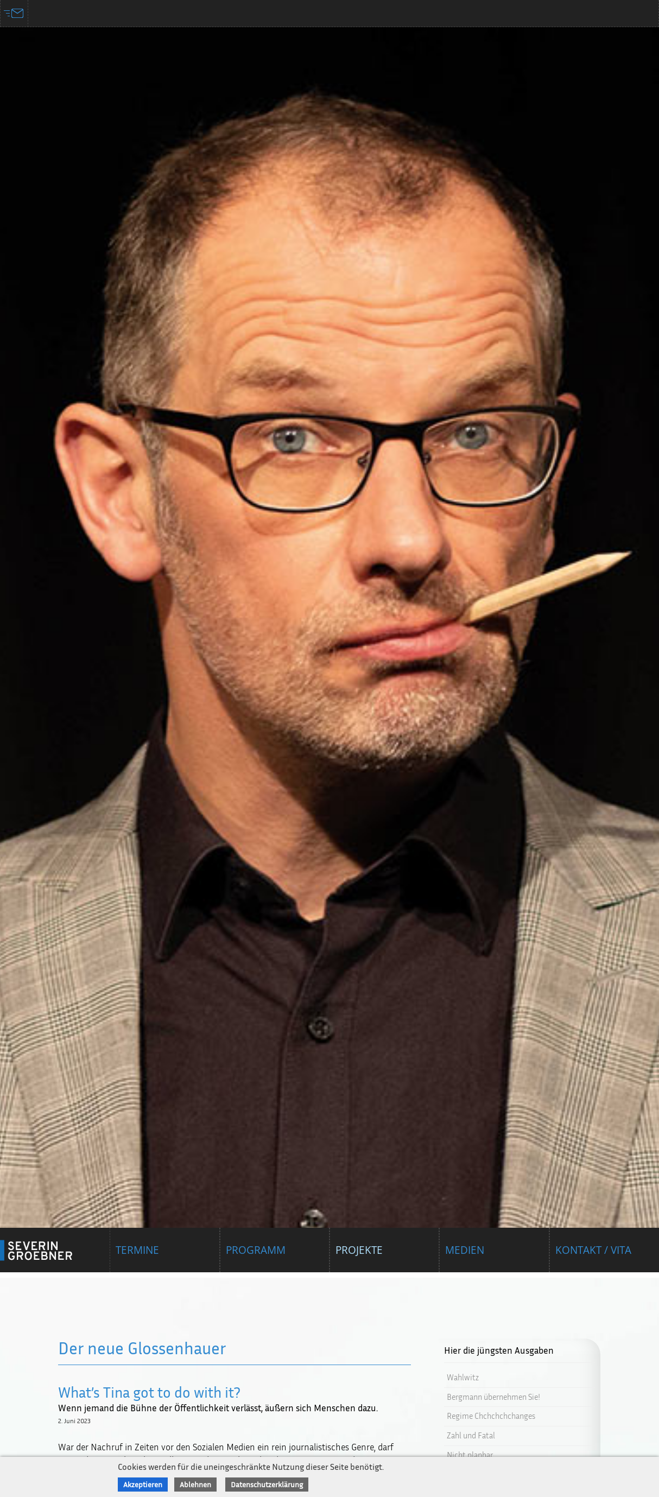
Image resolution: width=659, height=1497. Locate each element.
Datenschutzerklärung (267, 1484)
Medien (464, 1256)
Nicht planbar (470, 1455)
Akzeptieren (142, 1484)
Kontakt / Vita (593, 1256)
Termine (137, 1256)
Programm (256, 1256)
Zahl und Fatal (471, 1435)
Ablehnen (195, 1484)
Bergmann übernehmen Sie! (493, 1396)
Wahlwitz (463, 1377)
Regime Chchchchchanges (491, 1415)
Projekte (359, 1256)
